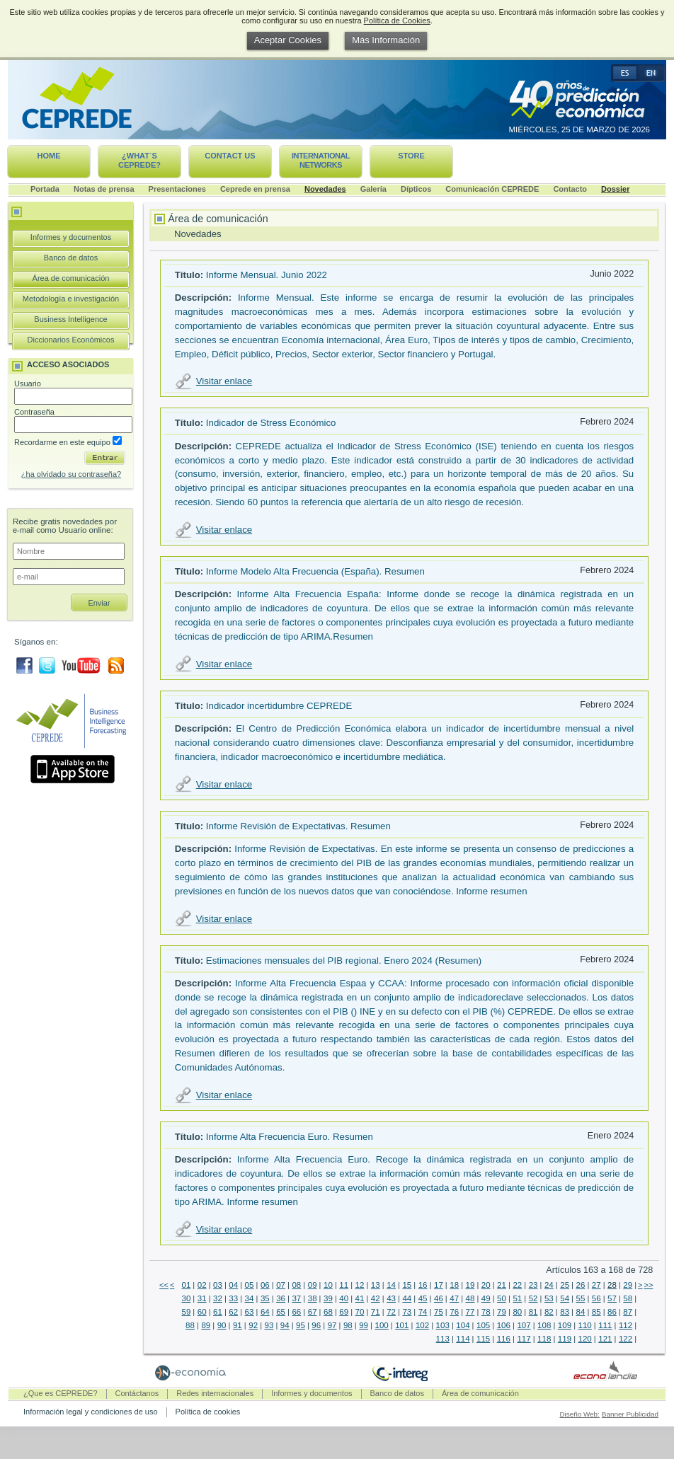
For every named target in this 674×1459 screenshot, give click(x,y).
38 (312, 1298)
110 (585, 1325)
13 (375, 1285)
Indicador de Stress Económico (271, 422)
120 (585, 1338)
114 (462, 1338)
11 (343, 1285)
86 (612, 1312)
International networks (321, 160)
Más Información (386, 40)
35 (265, 1298)
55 (581, 1298)
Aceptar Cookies (287, 40)
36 (280, 1298)
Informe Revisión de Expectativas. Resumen (298, 826)
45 (423, 1298)
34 (249, 1298)
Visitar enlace (224, 381)
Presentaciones (177, 189)
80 (517, 1312)
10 (328, 1285)
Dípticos (416, 189)
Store (411, 155)
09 (312, 1285)
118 (544, 1338)
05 (249, 1285)
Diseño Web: (579, 1414)
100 (381, 1325)
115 (483, 1338)
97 (332, 1325)
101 (402, 1325)
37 (296, 1298)
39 (328, 1298)
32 (217, 1298)
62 (233, 1312)
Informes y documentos (70, 237)
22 (517, 1285)
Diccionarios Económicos (71, 339)
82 (549, 1312)
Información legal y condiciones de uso (90, 1411)
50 (501, 1298)
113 (443, 1338)
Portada (44, 189)
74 (423, 1312)
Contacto (570, 189)
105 (483, 1325)
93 (269, 1325)
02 (202, 1285)
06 (265, 1285)
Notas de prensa (104, 189)
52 (533, 1298)
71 (375, 1312)
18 (454, 1285)
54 (564, 1298)
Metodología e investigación (71, 298)
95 (300, 1325)
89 (205, 1325)
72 (391, 1312)
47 (454, 1298)
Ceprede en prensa (255, 189)
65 (280, 1312)
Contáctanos (137, 1393)
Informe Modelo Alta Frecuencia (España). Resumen (315, 571)
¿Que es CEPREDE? (60, 1393)
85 (596, 1312)
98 (348, 1325)
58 (627, 1298)
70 (360, 1312)
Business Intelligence (70, 319)
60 (202, 1312)
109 (564, 1325)
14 (391, 1285)
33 (233, 1298)
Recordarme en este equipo (68, 442)
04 (233, 1285)
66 (296, 1312)
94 (285, 1325)
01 (185, 1285)
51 (517, 1298)
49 (486, 1298)
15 (406, 1285)
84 (581, 1312)
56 (596, 1298)
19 (470, 1285)
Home (49, 155)
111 (605, 1325)
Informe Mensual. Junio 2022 (266, 275)
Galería (373, 189)
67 (312, 1312)
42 (375, 1298)
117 (523, 1338)
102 (422, 1325)
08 (296, 1285)
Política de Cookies (397, 20)
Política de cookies (208, 1411)
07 (280, 1285)
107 (523, 1325)
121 (605, 1338)
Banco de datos (71, 257)
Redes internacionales (214, 1393)
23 (533, 1285)
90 (222, 1325)
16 (423, 1285)
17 (438, 1285)
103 (443, 1325)
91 (237, 1325)
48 (470, 1298)
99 (363, 1325)
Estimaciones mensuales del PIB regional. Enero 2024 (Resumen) (343, 960)
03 (217, 1285)
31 (202, 1298)
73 (406, 1312)
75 (438, 1312)
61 (217, 1312)
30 (185, 1298)
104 (462, 1325)
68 (328, 1312)
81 (533, 1312)
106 (503, 1325)
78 (486, 1312)
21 (501, 1285)
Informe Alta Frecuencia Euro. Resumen (289, 1136)
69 (343, 1312)
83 (564, 1312)
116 (503, 1338)
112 (625, 1325)
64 (265, 1312)
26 (581, 1285)
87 (627, 1312)
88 (190, 1325)
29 (627, 1285)
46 (438, 1298)
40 (343, 1298)
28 (612, 1285)
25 (564, 1285)
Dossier (615, 189)
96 (316, 1325)
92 (253, 1325)
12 (360, 1285)
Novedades (325, 189)
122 (625, 1338)
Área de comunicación (71, 278)
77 (470, 1312)
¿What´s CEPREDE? (139, 160)
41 (360, 1298)
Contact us (230, 155)
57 (612, 1298)
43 (391, 1298)
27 (596, 1285)
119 (564, 1338)
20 (486, 1285)
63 (249, 1312)
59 (185, 1312)
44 (406, 1298)
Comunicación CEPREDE (492, 189)
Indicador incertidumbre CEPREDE (279, 705)
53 (549, 1298)
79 (501, 1312)
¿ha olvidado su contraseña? (71, 474)
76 (454, 1312)
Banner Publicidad (630, 1414)
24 (549, 1285)
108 (544, 1325)
